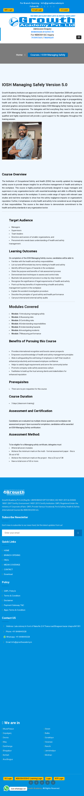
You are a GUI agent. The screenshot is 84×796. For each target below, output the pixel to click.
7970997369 (36, 38)
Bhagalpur (7, 751)
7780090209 (48, 38)
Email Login (37, 10)
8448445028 (36, 32)
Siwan (47, 729)
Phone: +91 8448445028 (14, 632)
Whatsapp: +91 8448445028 (16, 637)
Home (20, 54)
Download (7, 574)
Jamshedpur (50, 751)
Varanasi (48, 742)
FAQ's (5, 560)
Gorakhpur (49, 737)
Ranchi (48, 746)
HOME (5, 550)
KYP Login (59, 778)
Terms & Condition (11, 596)
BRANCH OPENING (11, 555)
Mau (5, 742)
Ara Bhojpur (8, 759)
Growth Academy (34, 788)
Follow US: (34, 6)
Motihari (48, 755)
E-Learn (64, 10)
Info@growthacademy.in (52, 3)
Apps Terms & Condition (13, 610)
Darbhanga (7, 746)
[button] (78, 37)
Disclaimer (7, 600)
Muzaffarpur (8, 729)
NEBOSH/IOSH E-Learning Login (29, 778)
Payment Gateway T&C (13, 605)
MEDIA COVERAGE (11, 565)
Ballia (47, 733)
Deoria (5, 737)
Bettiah (6, 755)
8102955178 (48, 32)
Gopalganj (7, 733)
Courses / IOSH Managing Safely (47, 54)
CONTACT (7, 569)
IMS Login (9, 10)
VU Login (8, 778)
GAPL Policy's (9, 591)
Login (48, 778)
